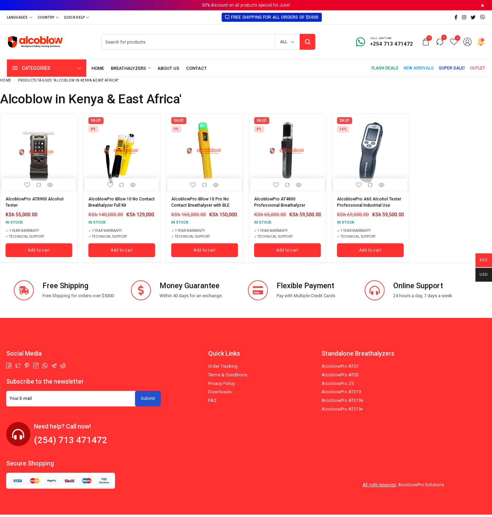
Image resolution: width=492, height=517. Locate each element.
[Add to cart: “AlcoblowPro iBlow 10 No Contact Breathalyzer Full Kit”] (121, 252)
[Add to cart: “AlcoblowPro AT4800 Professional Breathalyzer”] (287, 252)
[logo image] (35, 41)
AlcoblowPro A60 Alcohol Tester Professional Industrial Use (366, 203)
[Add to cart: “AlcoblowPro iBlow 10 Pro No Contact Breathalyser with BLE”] (204, 252)
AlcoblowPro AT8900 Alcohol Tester (38, 201)
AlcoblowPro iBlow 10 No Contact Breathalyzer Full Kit (120, 201)
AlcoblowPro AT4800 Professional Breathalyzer (284, 201)
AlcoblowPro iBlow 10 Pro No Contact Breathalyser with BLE (204, 201)
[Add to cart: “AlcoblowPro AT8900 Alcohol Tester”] (39, 252)
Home (5, 80)
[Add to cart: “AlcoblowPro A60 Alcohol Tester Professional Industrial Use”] (370, 252)
